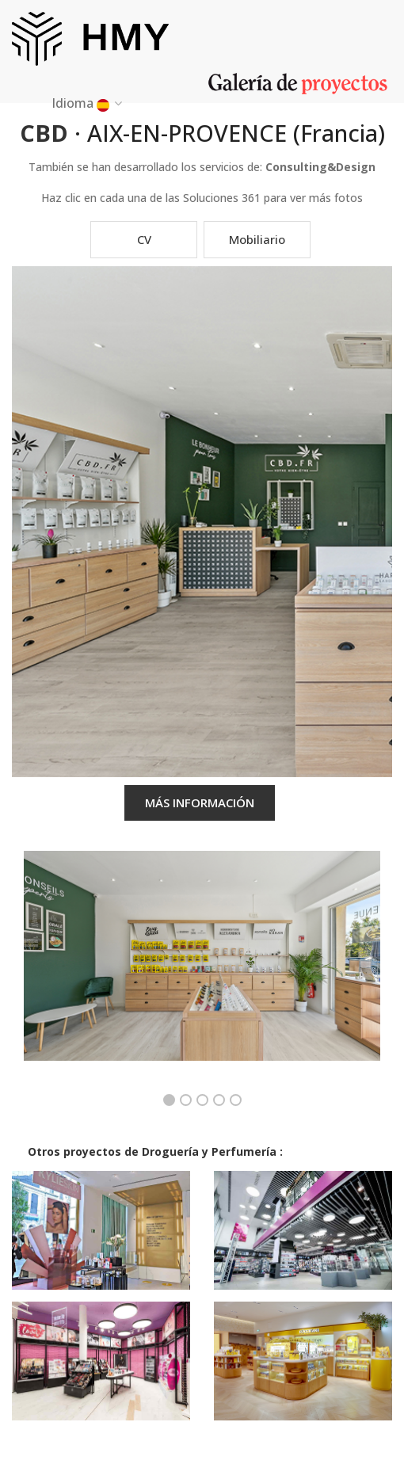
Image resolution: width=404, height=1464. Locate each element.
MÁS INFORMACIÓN (199, 802)
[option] (202, 967)
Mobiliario (257, 239)
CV (144, 239)
